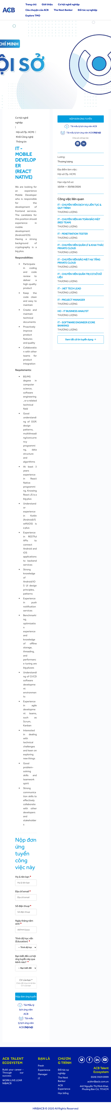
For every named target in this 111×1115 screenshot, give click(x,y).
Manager (42, 1074)
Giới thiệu (47, 4)
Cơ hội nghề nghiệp (69, 4)
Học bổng (63, 1093)
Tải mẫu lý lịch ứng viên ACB (26, 1023)
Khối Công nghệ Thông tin (24, 139)
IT (39, 1078)
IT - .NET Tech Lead (80, 290)
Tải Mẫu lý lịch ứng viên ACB (26, 1009)
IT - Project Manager (80, 301)
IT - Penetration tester (80, 235)
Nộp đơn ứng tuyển (25, 996)
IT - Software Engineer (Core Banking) (80, 326)
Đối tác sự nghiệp (87, 9)
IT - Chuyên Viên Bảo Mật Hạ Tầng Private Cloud (80, 263)
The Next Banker (63, 9)
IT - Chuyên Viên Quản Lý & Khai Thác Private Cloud (80, 249)
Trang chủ (30, 4)
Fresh (41, 1065)
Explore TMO (32, 15)
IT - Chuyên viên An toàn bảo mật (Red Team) (80, 223)
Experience (44, 1069)
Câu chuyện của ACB (37, 9)
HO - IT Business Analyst (80, 313)
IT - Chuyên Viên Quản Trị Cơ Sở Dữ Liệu (80, 278)
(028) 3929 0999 (100, 1076)
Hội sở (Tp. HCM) (25, 132)
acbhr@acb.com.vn (98, 1081)
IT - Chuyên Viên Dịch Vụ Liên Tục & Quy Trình (80, 208)
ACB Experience (64, 1087)
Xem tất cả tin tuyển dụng (80, 339)
